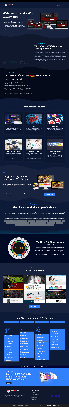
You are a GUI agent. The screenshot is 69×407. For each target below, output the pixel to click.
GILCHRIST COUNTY (25, 332)
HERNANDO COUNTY (25, 341)
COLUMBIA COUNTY (9, 351)
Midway (22, 328)
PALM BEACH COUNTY (41, 351)
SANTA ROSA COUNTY (41, 359)
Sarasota (52, 326)
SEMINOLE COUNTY (55, 330)
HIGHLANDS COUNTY (25, 343)
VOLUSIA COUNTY (55, 336)
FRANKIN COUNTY (9, 360)
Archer (6, 325)
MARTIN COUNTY (40, 340)
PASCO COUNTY (40, 353)
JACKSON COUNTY (24, 349)
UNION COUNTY (55, 342)
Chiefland (37, 326)
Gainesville (7, 326)
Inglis (37, 328)
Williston (37, 330)
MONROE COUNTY (40, 343)
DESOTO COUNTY (9, 352)
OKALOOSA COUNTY (40, 345)
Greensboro (23, 325)
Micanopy (7, 330)
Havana (22, 327)
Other (53, 349)
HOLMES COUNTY (24, 346)
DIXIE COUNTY (8, 354)
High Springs (7, 328)
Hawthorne (7, 327)
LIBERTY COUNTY (40, 334)
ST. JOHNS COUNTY (55, 333)
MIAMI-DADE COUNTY (41, 342)
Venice (52, 327)
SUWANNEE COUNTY (55, 339)
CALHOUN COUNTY (9, 343)
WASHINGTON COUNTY (56, 347)
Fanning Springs (38, 327)
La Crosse (7, 329)
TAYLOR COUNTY (55, 341)
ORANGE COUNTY (40, 348)
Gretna (22, 326)
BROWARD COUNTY (9, 341)
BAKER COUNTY (9, 335)
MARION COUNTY (40, 339)
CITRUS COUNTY (9, 346)
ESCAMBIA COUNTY (9, 357)
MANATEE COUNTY (40, 337)
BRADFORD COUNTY (9, 338)
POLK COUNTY (39, 356)
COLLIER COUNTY (9, 349)
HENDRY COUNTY (24, 340)
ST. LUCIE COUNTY (55, 331)
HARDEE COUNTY (24, 338)
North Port (53, 325)
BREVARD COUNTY (9, 340)
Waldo (6, 332)
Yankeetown (38, 331)
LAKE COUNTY (24, 354)
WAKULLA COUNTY (55, 344)
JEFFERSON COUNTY (25, 351)
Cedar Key (37, 325)
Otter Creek (38, 329)
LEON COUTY (23, 357)
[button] (34, 225)
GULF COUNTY (24, 335)
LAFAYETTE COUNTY (25, 352)
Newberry (7, 331)
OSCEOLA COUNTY (40, 350)
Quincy (22, 329)
